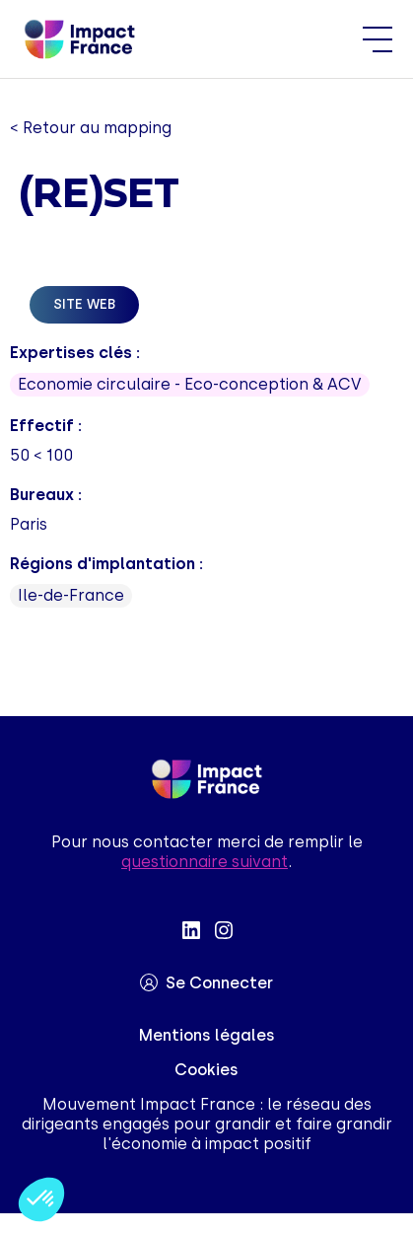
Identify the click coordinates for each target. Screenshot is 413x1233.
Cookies (206, 1069)
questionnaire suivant (204, 861)
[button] (41, 1199)
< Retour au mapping (91, 127)
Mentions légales (207, 1035)
